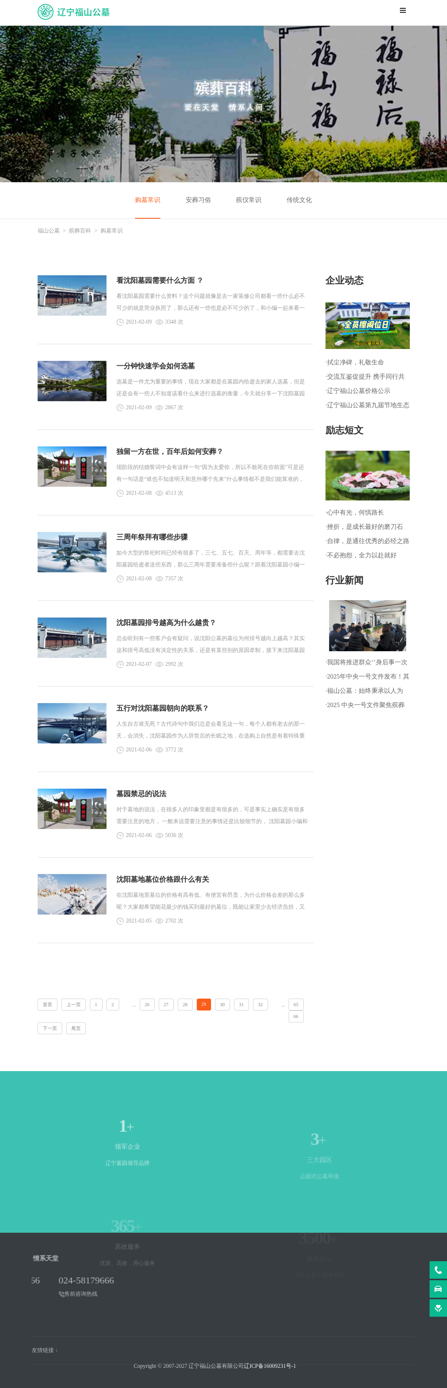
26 (147, 1004)
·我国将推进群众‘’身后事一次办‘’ (366, 664)
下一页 (50, 1028)
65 (296, 1004)
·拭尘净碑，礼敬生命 (354, 362)
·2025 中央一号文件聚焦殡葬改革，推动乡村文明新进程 (365, 707)
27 (166, 1004)
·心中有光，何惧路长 (354, 512)
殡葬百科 (80, 231)
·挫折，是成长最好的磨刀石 (364, 526)
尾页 (76, 1028)
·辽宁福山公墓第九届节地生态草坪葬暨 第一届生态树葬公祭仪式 (367, 407)
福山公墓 (49, 231)
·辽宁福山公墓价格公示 (357, 390)
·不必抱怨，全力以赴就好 (361, 555)
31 (241, 1004)
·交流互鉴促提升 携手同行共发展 (365, 378)
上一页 (74, 1004)
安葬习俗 (198, 199)
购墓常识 (147, 199)
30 (222, 1004)
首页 (47, 1004)
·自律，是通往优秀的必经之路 (367, 541)
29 (204, 1004)
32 (260, 1004)
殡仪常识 (248, 199)
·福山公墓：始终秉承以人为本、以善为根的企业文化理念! (364, 692)
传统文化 (299, 199)
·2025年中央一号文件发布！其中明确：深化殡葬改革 (367, 678)
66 (296, 1016)
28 (185, 1004)
